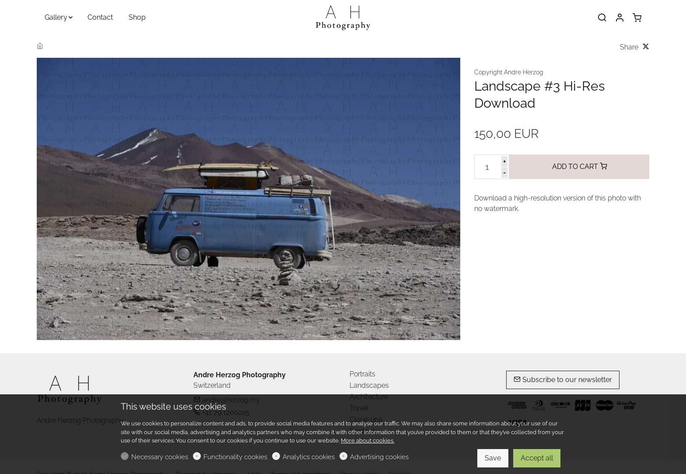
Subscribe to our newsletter (563, 380)
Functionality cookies (235, 457)
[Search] (602, 18)
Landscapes (369, 385)
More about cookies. (367, 440)
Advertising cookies (379, 457)
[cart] (637, 18)
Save (493, 458)
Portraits (362, 374)
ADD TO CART (579, 166)
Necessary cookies (159, 457)
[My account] (619, 18)
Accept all (537, 458)
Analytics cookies (309, 457)
